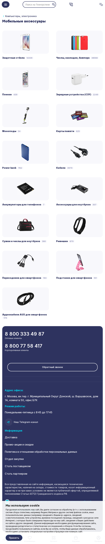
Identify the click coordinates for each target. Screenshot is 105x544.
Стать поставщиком (18, 466)
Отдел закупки (14, 459)
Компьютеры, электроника (21, 16)
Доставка (11, 437)
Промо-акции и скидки (19, 444)
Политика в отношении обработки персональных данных (41, 451)
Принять (14, 537)
